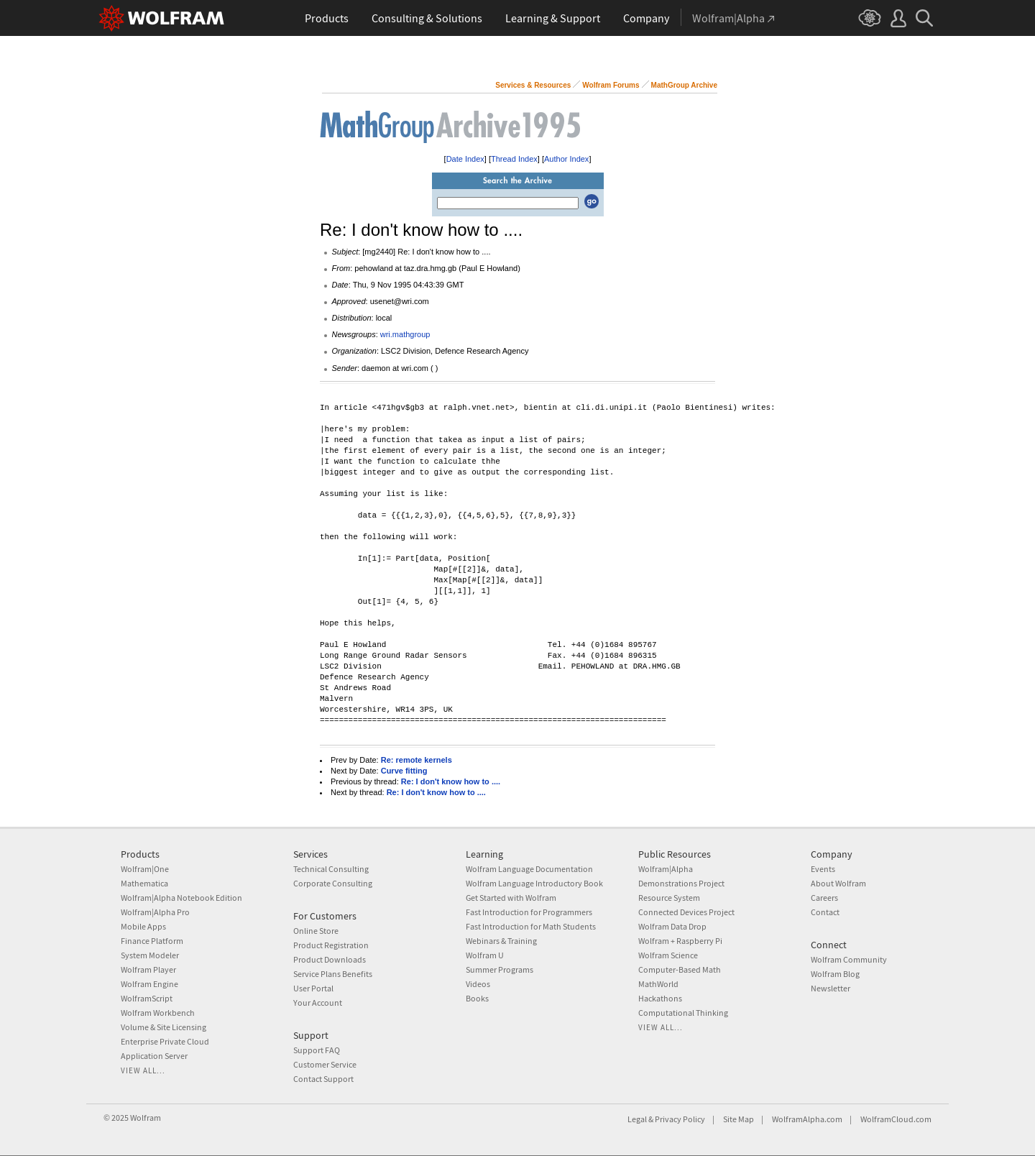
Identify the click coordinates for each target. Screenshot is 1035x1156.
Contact (825, 912)
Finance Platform (152, 940)
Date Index (465, 159)
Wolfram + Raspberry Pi (680, 940)
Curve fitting (404, 770)
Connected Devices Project (686, 912)
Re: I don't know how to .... (450, 781)
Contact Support (323, 1078)
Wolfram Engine (149, 983)
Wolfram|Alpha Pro (155, 912)
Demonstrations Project (681, 883)
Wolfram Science (668, 955)
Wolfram (145, 1117)
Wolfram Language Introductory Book (534, 883)
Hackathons (660, 998)
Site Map (738, 1119)
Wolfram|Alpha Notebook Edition (181, 897)
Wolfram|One (145, 868)
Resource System (669, 897)
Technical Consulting (331, 868)
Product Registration (331, 945)
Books (477, 998)
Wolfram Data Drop (672, 926)
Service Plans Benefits (332, 973)
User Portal (313, 988)
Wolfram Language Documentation (529, 868)
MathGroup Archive (684, 85)
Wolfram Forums (610, 85)
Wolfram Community (849, 959)
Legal (637, 1119)
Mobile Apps (143, 926)
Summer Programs (499, 969)
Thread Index (514, 159)
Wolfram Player (148, 969)
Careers (824, 897)
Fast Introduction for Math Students (531, 926)
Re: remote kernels (416, 760)
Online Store (316, 930)
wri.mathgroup (405, 334)
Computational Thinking (683, 1012)
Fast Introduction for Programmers (529, 912)
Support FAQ (316, 1050)
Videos (478, 983)
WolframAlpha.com (807, 1119)
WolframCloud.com (896, 1119)
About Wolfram (838, 883)
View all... (143, 1070)
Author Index (566, 159)
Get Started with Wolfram (511, 897)
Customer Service (324, 1064)
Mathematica (144, 883)
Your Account (317, 1002)
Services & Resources (533, 85)
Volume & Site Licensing (163, 1027)
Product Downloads (329, 959)
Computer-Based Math (679, 969)
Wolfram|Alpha (665, 868)
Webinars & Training (501, 940)
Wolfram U (485, 955)
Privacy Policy (680, 1119)
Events (823, 868)
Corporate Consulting (332, 883)
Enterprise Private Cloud (165, 1041)
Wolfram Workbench (158, 1012)
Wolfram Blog (835, 973)
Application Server (154, 1055)
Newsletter (830, 988)
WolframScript (146, 998)
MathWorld (658, 983)
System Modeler (150, 955)
